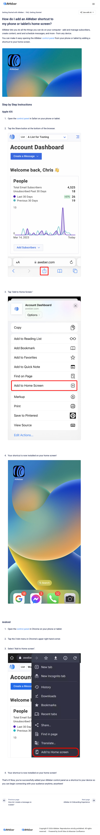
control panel (48, 38)
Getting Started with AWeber (13, 12)
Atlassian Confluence (76, 831)
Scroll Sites (62, 831)
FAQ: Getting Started (33, 12)
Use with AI (87, 12)
